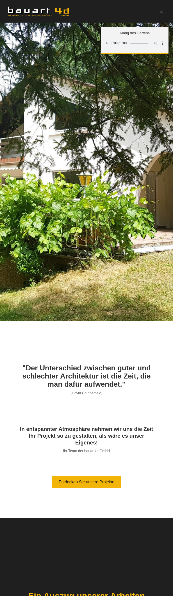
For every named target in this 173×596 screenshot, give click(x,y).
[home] (38, 11)
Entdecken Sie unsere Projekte (86, 482)
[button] (161, 11)
